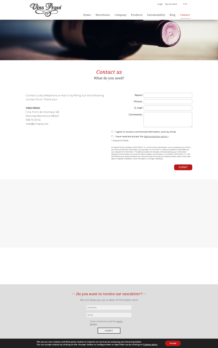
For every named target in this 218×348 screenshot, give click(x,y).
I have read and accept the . (141, 136)
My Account (171, 4)
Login (160, 4)
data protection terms (155, 136)
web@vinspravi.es (37, 123)
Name (138, 95)
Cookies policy (150, 344)
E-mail (138, 107)
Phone (138, 101)
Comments (135, 114)
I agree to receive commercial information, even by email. (145, 131)
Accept (173, 343)
